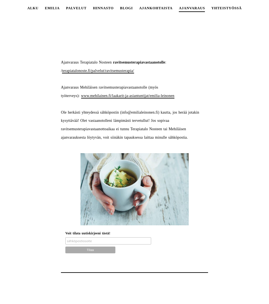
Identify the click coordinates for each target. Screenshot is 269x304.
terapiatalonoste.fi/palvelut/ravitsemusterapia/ (98, 71)
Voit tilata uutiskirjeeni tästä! (87, 233)
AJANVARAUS (192, 8)
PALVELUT (76, 8)
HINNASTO (103, 8)
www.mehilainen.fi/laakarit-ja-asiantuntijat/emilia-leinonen (127, 96)
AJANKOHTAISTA (156, 8)
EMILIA (52, 8)
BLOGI (126, 8)
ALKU (32, 8)
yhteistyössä (226, 8)
